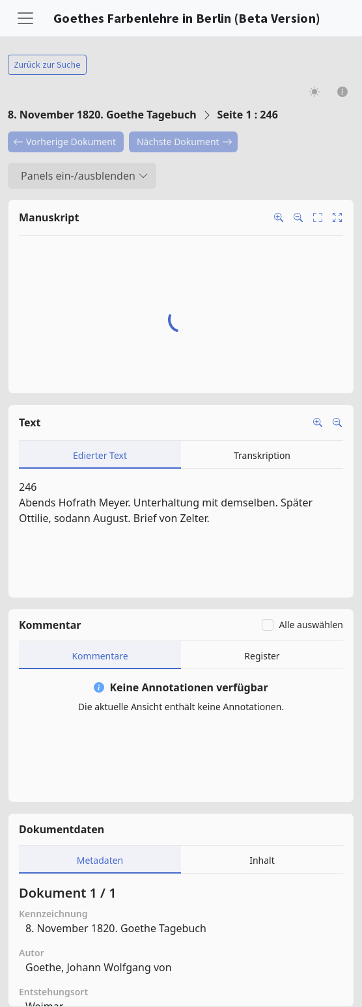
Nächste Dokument (184, 141)
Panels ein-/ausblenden (84, 176)
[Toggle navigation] (25, 18)
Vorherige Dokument (64, 141)
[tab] (100, 455)
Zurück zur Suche (47, 64)
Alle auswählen (311, 624)
